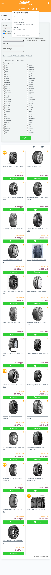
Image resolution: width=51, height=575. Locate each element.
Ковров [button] (22, 9)
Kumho (31, 97)
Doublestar (32, 78)
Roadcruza (32, 117)
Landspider (32, 99)
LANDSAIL (8, 99)
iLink (30, 96)
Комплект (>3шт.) (9, 60)
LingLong (7, 103)
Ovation (31, 113)
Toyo (6, 126)
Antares (31, 65)
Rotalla (31, 120)
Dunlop (7, 80)
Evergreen (31, 80)
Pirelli (30, 115)
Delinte (7, 78)
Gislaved (7, 86)
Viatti (30, 130)
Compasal (31, 75)
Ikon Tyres (8, 96)
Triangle (31, 128)
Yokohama (8, 134)
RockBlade (8, 120)
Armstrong (31, 67)
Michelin (7, 109)
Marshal (31, 103)
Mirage (31, 109)
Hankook (31, 92)
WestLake (31, 132)
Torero (30, 124)
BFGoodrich (8, 73)
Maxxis (7, 107)
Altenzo (7, 65)
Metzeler (31, 107)
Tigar (6, 124)
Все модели (20, 60)
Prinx (6, 117)
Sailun (7, 122)
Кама (30, 134)
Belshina (31, 71)
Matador (31, 105)
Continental (8, 76)
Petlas (7, 115)
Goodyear (31, 88)
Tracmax (31, 126)
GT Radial (8, 92)
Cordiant (31, 76)
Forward (7, 84)
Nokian (7, 113)
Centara (7, 75)
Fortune (31, 82)
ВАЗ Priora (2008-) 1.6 (26, 56)
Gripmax (31, 90)
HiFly (30, 94)
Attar (6, 69)
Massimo (7, 105)
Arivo (6, 67)
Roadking (7, 118)
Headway (7, 94)
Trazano (7, 128)
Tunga (7, 130)
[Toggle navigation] (2, 3)
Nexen (30, 111)
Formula (7, 82)
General (31, 84)
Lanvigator (8, 101)
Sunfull (31, 122)
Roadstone (32, 118)
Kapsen (7, 97)
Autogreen (31, 69)
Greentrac (8, 90)
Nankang (7, 111)
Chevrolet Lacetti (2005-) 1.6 (11, 56)
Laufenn (31, 101)
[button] (15, 9)
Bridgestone (32, 73)
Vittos (6, 132)
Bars (6, 71)
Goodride (31, 86)
